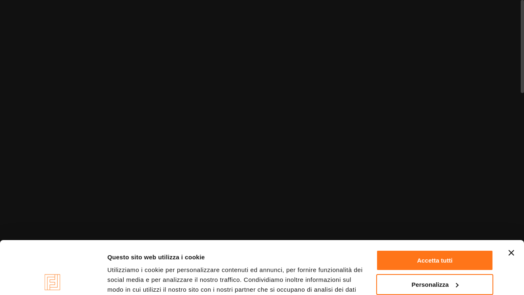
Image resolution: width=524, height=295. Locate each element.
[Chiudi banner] (511, 200)
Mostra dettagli (129, 278)
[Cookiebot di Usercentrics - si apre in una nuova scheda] (53, 279)
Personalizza (434, 231)
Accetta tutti (435, 207)
